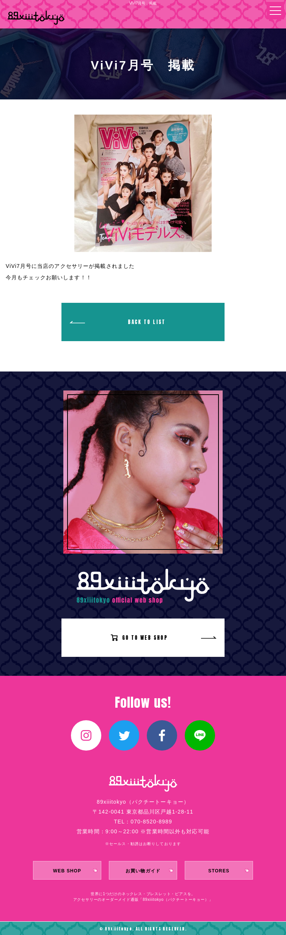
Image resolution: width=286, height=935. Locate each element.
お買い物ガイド (143, 871)
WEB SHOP (67, 871)
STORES (218, 871)
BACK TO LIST (146, 322)
